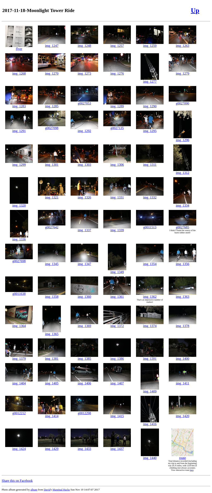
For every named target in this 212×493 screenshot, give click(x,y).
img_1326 (84, 196)
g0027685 (182, 226)
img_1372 (117, 324)
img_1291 (19, 129)
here (191, 470)
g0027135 (117, 126)
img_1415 (117, 414)
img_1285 (51, 105)
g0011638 (19, 292)
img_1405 (51, 382)
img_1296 (182, 138)
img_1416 (150, 422)
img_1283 (19, 105)
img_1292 (84, 129)
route (182, 456)
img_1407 (117, 382)
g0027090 (182, 102)
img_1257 (117, 44)
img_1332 (150, 196)
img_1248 (84, 44)
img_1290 (150, 105)
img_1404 (19, 382)
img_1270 (51, 72)
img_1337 (84, 228)
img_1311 (150, 163)
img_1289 (117, 105)
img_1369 (84, 324)
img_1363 (182, 295)
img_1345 (51, 262)
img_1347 (84, 262)
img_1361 (117, 295)
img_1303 (84, 163)
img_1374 (150, 324)
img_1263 (182, 44)
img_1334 (182, 204)
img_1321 (51, 196)
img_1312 (182, 171)
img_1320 (19, 204)
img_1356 (182, 262)
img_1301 (51, 163)
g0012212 (19, 411)
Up (195, 10)
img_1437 (117, 447)
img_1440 (150, 456)
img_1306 (117, 163)
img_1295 (150, 129)
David (47, 489)
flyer (19, 47)
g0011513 (150, 226)
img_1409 (150, 390)
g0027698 (19, 259)
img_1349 (117, 270)
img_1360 (84, 295)
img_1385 (84, 357)
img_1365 (51, 332)
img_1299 (19, 163)
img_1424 (19, 447)
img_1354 (150, 262)
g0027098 (51, 126)
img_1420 (182, 414)
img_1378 (182, 324)
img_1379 (19, 357)
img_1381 (51, 357)
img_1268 (19, 72)
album (33, 489)
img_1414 (51, 414)
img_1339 (117, 228)
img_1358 (51, 295)
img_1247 (51, 44)
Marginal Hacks (61, 489)
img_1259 (150, 44)
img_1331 (117, 196)
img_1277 (150, 80)
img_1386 (117, 357)
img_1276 (117, 72)
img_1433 (84, 447)
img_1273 (84, 72)
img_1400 (182, 357)
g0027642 (51, 226)
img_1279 (182, 72)
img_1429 (51, 447)
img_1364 (19, 324)
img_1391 (150, 357)
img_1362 (150, 295)
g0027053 (84, 102)
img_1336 (19, 238)
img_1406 (84, 382)
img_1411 (182, 382)
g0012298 (84, 411)
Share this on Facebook (17, 480)
